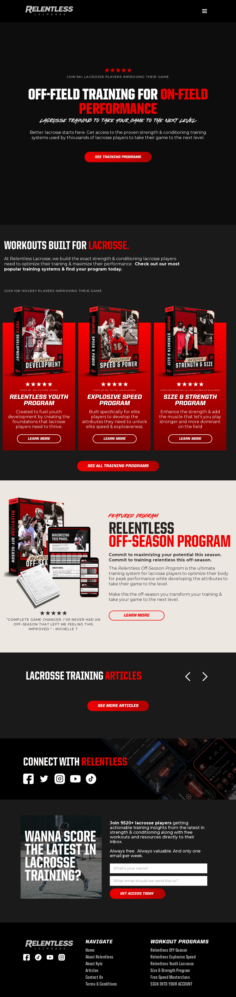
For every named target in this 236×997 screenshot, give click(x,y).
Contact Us (94, 978)
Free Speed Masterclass (170, 978)
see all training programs (118, 466)
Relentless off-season (168, 951)
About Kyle (94, 964)
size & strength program (170, 971)
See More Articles (118, 706)
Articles (92, 971)
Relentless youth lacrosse (172, 964)
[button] (204, 11)
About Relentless (99, 957)
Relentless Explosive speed (173, 957)
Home (90, 951)
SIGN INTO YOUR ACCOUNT (171, 984)
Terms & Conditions (101, 984)
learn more (136, 615)
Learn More (39, 439)
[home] (49, 10)
